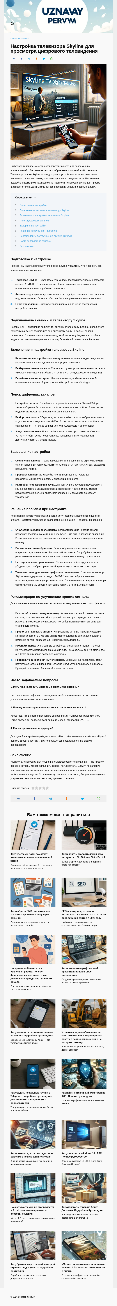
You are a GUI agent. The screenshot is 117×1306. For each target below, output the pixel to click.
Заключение (27, 246)
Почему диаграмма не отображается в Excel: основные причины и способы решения (32, 1210)
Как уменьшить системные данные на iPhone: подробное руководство (32, 1034)
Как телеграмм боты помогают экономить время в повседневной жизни (31, 857)
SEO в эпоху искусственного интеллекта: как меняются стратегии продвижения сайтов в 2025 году (84, 914)
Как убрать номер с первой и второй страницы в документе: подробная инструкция (33, 1267)
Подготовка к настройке (33, 205)
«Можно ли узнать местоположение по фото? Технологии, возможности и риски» (83, 1267)
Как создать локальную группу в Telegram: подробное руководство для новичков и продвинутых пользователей (31, 1097)
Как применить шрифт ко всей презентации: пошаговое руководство (80, 971)
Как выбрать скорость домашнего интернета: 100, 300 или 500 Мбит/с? (83, 856)
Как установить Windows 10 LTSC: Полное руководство (82, 1155)
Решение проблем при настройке (38, 231)
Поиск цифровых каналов (34, 220)
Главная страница (20, 38)
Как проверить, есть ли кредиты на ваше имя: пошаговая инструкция (32, 1155)
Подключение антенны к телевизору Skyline (44, 210)
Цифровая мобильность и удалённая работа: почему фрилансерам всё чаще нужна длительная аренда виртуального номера (31, 975)
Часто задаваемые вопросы (35, 241)
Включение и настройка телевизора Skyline (44, 215)
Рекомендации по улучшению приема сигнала (46, 236)
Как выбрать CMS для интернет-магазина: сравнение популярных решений (31, 914)
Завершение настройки (33, 225)
